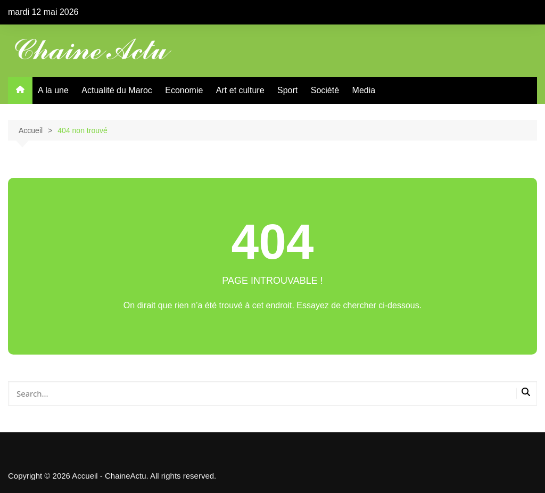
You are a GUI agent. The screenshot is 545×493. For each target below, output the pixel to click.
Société (325, 90)
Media (364, 90)
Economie (184, 90)
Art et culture (240, 90)
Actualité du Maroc (116, 90)
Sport (287, 90)
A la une (53, 90)
